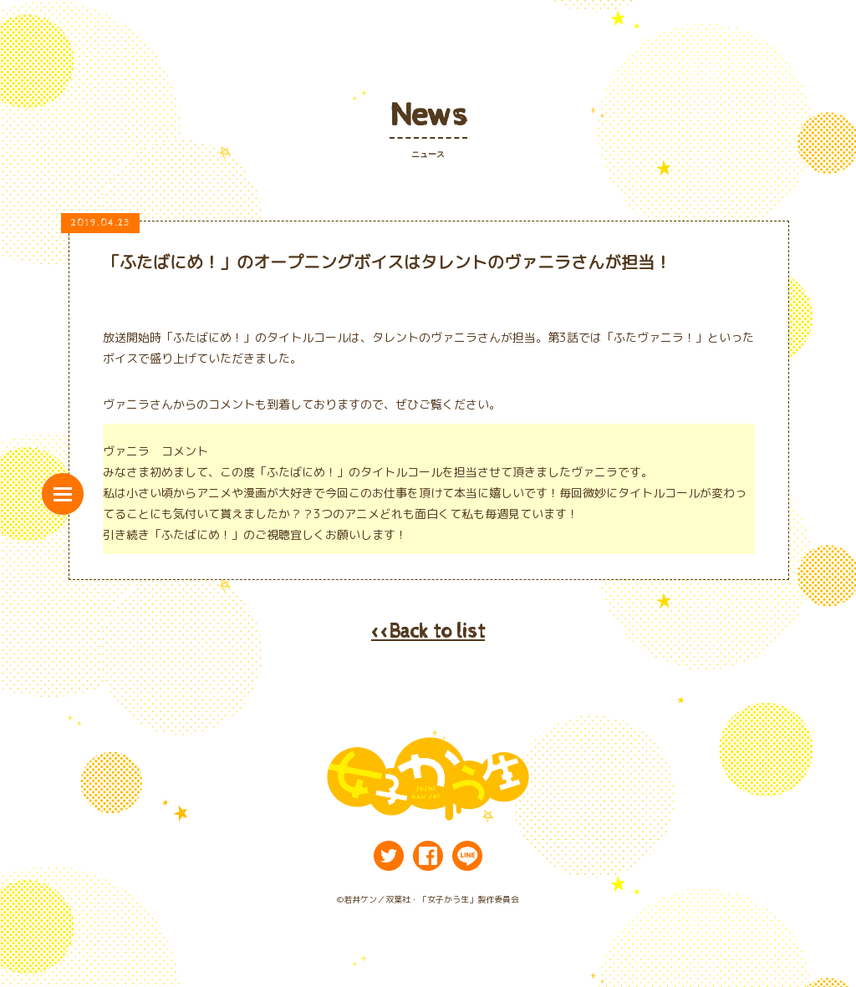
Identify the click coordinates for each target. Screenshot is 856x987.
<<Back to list (428, 632)
